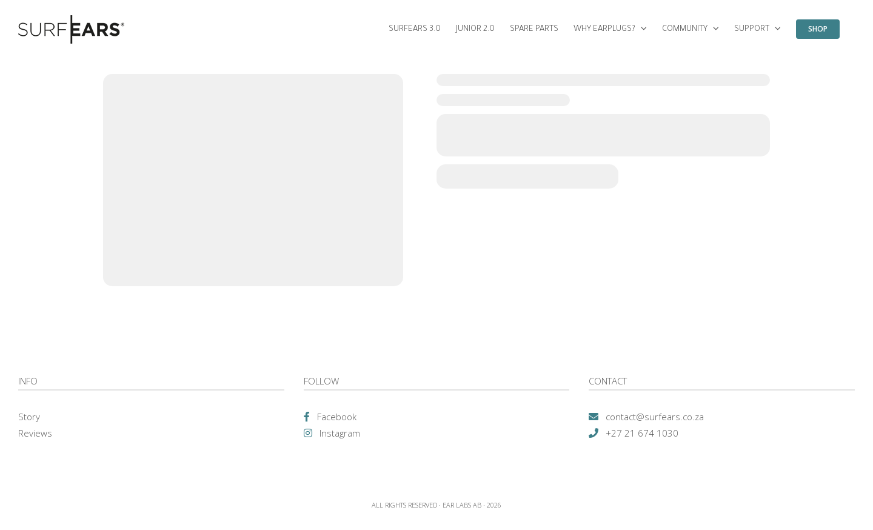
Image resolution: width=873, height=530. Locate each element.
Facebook (336, 417)
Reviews (35, 433)
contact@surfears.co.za (655, 417)
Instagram (339, 433)
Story (29, 417)
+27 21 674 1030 (642, 433)
